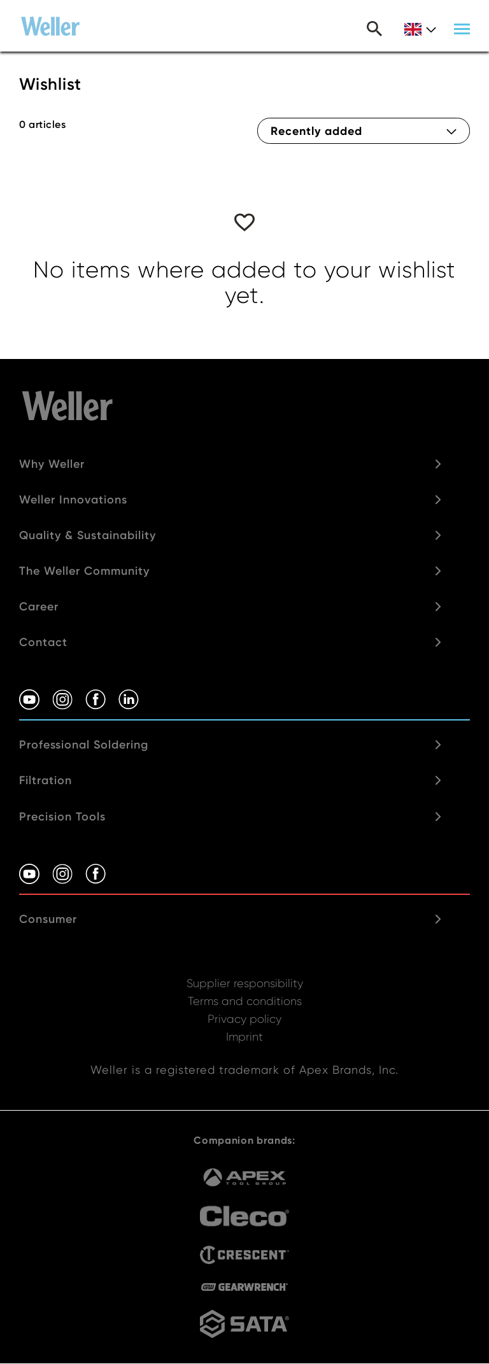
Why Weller (52, 464)
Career (39, 607)
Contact (43, 642)
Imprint (244, 1036)
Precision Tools (62, 817)
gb (420, 29)
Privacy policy (244, 1018)
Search (374, 28)
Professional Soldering (83, 745)
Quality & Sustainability (87, 535)
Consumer (48, 919)
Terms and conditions (245, 1001)
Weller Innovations (73, 500)
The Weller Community (84, 571)
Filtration (45, 780)
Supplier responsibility (245, 983)
